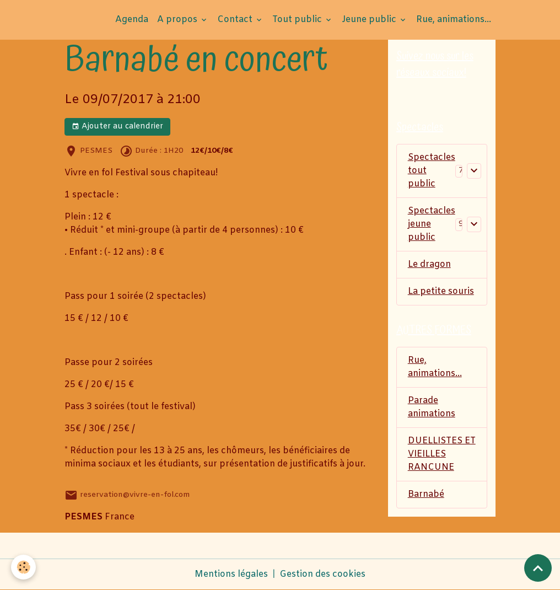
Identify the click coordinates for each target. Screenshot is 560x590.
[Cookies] (23, 567)
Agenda (131, 19)
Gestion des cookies (322, 574)
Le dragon (429, 264)
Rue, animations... (453, 19)
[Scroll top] (538, 568)
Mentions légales (231, 574)
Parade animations (431, 407)
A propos (178, 19)
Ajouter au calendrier (117, 126)
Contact (236, 19)
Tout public (298, 19)
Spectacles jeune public (431, 224)
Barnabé (426, 494)
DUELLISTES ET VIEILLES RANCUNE (442, 454)
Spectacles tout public (431, 171)
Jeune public (370, 19)
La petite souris (441, 291)
